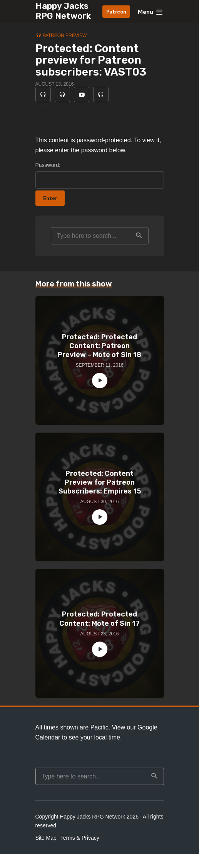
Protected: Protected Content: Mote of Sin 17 (99, 618)
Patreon (116, 11)
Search (139, 235)
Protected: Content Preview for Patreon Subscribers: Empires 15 (100, 482)
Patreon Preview (65, 35)
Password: (99, 175)
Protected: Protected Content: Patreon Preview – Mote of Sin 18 (99, 346)
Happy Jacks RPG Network (63, 11)
